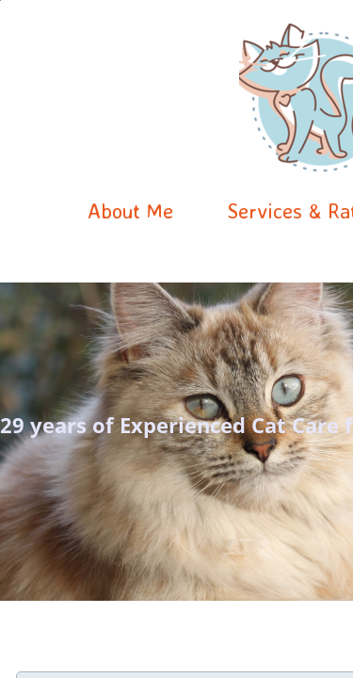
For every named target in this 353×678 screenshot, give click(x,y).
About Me (130, 210)
